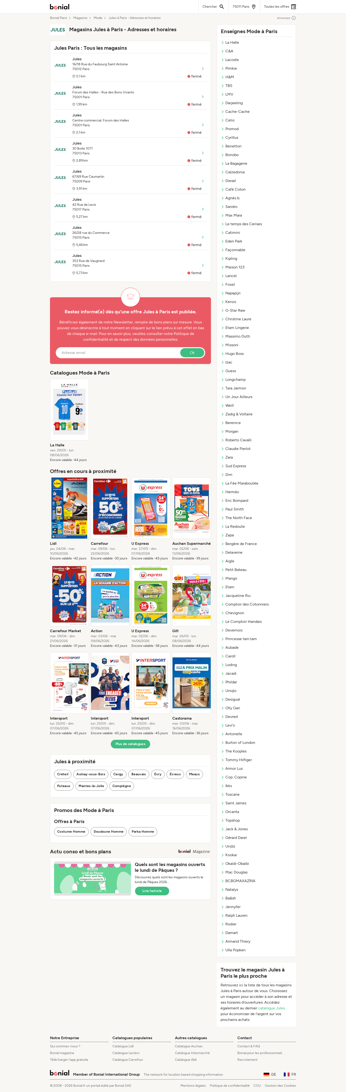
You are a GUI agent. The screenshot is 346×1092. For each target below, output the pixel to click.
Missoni (229, 345)
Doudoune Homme (109, 832)
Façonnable (233, 250)
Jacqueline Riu (236, 595)
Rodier (228, 924)
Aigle (227, 561)
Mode (98, 18)
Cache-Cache (235, 111)
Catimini (230, 232)
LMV (227, 94)
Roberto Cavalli (236, 440)
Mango (229, 578)
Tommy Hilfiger (236, 760)
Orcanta (230, 811)
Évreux (175, 774)
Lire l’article (152, 891)
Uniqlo (228, 690)
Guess (228, 371)
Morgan (229, 431)
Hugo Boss (232, 353)
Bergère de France (239, 543)
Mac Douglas (234, 872)
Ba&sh (228, 898)
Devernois (231, 630)
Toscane (230, 794)
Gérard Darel (234, 837)
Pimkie (229, 68)
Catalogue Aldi (186, 1060)
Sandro (229, 206)
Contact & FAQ (248, 1046)
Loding (229, 664)
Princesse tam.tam (239, 639)
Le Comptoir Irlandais (241, 621)
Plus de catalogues (130, 744)
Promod (230, 129)
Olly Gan (230, 708)
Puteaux (63, 786)
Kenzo (228, 301)
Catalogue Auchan (189, 1046)
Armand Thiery (235, 941)
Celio (228, 120)
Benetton (231, 146)
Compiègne (121, 786)
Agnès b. (230, 198)
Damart (229, 932)
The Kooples (234, 751)
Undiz (228, 846)
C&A (227, 51)
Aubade (230, 647)
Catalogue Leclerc (126, 1053)
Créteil (62, 774)
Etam (227, 587)
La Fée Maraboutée (239, 483)
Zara (227, 457)
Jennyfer (231, 906)
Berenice (231, 422)
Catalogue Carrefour (127, 1060)
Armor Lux (232, 768)
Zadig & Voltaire (237, 414)
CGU (257, 1086)
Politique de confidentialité (230, 1086)
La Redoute (233, 526)
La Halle (230, 42)
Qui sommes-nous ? (65, 1046)
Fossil (228, 284)
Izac (226, 362)
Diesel (228, 180)
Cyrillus (229, 137)
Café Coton (233, 189)
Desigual (230, 699)
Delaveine (231, 552)
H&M (227, 77)
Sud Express (233, 466)
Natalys (229, 889)
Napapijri (231, 293)
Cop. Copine (234, 777)
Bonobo (230, 154)
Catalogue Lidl (123, 1046)
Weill (227, 405)
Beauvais (138, 774)
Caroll (228, 656)
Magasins (80, 18)
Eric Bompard (234, 500)
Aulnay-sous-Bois (90, 774)
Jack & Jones (234, 829)
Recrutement (247, 1060)
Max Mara (231, 215)
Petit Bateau (234, 569)
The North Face (236, 518)
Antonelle (231, 734)
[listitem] (69, 420)
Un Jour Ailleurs (236, 396)
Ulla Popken (233, 950)
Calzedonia (233, 172)
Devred (229, 716)
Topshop (230, 820)
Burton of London (238, 742)
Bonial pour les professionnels (259, 1053)
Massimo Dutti (235, 336)
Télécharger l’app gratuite (69, 1060)
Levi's (228, 725)
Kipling (229, 258)
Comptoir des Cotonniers (245, 604)
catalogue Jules (271, 1008)
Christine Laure (236, 319)
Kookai (229, 855)
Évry (157, 774)
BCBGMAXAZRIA (238, 881)
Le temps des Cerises (241, 224)
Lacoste (230, 59)
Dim (226, 474)
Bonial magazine (62, 1053)
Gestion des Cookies (280, 1086)
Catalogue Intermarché (192, 1053)
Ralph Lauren (234, 915)
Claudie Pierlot (236, 448)
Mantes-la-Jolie (91, 786)
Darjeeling (232, 103)
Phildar (229, 682)
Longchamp (233, 379)
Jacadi (228, 673)
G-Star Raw (233, 310)
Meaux (194, 774)
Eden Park (231, 241)
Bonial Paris (58, 18)
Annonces (286, 18)
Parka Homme (143, 832)
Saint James (233, 803)
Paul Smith (232, 509)
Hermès (230, 492)
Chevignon (232, 613)
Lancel (229, 275)
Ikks (226, 785)
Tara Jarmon (233, 388)
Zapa (227, 535)
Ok (192, 352)
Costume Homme (71, 832)
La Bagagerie (234, 163)
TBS (226, 85)
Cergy (118, 774)
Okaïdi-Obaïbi (235, 863)
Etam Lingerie (235, 327)
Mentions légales (193, 1086)
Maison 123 (233, 267)
